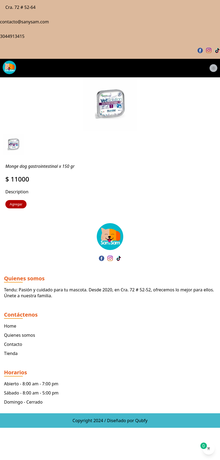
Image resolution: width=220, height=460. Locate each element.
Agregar (16, 204)
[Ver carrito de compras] (209, 449)
